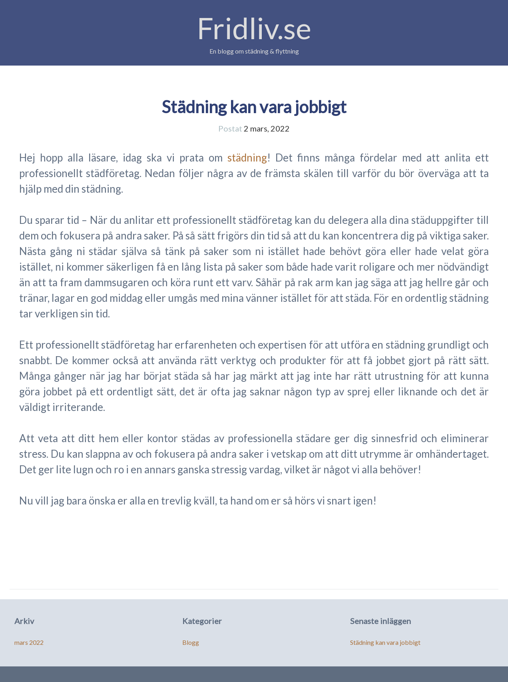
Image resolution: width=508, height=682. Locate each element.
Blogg (190, 642)
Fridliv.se (254, 28)
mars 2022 (29, 642)
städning (247, 157)
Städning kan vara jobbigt (254, 107)
